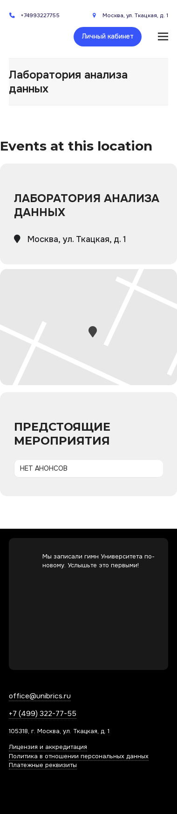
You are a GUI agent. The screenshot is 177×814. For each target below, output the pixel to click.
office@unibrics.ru (40, 696)
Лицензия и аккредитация (48, 747)
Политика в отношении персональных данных (79, 756)
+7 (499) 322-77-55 (42, 713)
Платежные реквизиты (43, 765)
